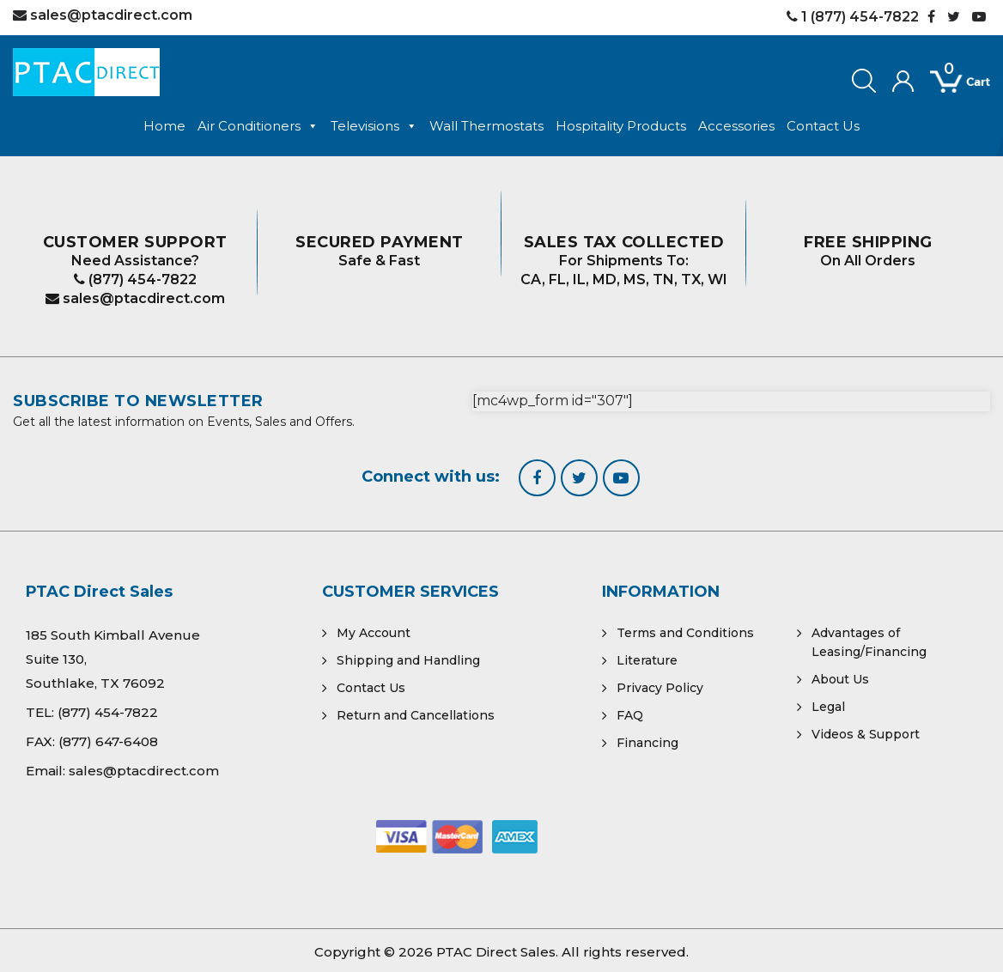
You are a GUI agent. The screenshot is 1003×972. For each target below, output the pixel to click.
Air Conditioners (258, 126)
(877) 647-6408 (108, 741)
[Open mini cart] (948, 82)
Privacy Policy (660, 688)
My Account (373, 633)
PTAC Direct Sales (496, 952)
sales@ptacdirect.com (135, 298)
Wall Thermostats (486, 126)
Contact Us (823, 126)
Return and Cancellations (416, 715)
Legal (828, 706)
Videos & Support (866, 734)
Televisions (374, 126)
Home (164, 126)
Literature (647, 660)
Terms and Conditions (685, 633)
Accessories (736, 126)
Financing (647, 742)
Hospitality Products (621, 126)
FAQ (630, 715)
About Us (840, 679)
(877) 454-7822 (135, 279)
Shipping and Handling (408, 660)
